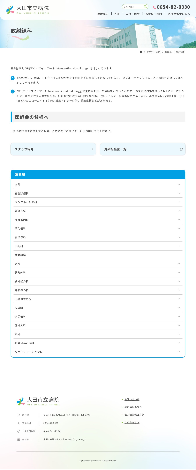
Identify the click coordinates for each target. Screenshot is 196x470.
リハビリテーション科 (29, 352)
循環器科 (20, 238)
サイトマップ (132, 423)
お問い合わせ (132, 400)
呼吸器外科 (22, 291)
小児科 (19, 247)
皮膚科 (19, 308)
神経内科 (20, 211)
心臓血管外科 (23, 299)
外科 (17, 264)
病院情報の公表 (133, 407)
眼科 (17, 335)
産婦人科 (20, 326)
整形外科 (20, 273)
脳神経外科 (22, 282)
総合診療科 (22, 194)
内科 (17, 185)
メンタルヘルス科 (26, 203)
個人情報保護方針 (134, 415)
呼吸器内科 (22, 220)
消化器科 (20, 229)
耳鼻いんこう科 (24, 343)
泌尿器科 (20, 317)
